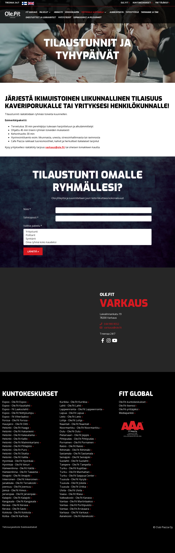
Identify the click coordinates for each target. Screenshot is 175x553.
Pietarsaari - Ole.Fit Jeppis (74, 435)
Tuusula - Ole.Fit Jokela (73, 483)
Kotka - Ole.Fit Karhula (15, 516)
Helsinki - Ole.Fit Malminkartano (20, 442)
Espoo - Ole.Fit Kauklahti (16, 405)
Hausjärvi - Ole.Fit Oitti (15, 424)
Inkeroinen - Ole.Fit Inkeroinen (20, 479)
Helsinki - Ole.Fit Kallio (15, 438)
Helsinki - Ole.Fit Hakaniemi (18, 431)
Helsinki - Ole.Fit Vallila (15, 457)
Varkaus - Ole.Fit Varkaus (74, 512)
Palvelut (43, 12)
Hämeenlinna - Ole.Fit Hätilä (18, 468)
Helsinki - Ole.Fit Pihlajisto (17, 446)
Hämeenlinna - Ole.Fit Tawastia (20, 472)
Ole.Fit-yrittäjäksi (129, 409)
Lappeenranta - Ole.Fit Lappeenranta (81, 409)
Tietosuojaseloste (11, 527)
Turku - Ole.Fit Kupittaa (73, 468)
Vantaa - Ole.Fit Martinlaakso (76, 501)
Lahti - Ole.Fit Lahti (70, 405)
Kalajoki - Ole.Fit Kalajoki (16, 497)
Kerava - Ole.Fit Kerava (15, 505)
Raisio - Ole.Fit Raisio (71, 446)
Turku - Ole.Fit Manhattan (74, 472)
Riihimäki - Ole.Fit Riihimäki (75, 449)
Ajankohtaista (117, 12)
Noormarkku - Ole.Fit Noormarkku (79, 427)
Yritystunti (87, 231)
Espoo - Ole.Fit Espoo (14, 402)
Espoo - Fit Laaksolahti (15, 409)
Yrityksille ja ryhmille (92, 12)
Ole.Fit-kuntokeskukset (133, 402)
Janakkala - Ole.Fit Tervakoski (19, 483)
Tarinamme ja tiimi (149, 12)
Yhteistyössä (132, 12)
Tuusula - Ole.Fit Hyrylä (73, 479)
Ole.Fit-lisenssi (128, 405)
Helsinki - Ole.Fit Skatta (15, 453)
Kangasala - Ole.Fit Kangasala (19, 501)
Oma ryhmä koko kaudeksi (87, 242)
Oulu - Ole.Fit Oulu (70, 431)
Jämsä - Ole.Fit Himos (14, 490)
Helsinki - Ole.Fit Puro (14, 449)
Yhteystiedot (64, 17)
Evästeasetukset (29, 527)
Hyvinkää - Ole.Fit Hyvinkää (17, 461)
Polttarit (87, 235)
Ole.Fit (125, 2)
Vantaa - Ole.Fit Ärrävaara (74, 508)
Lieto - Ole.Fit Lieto (70, 416)
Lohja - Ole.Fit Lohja (71, 420)
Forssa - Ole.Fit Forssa (14, 420)
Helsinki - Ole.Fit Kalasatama (18, 435)
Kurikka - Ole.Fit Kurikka (73, 402)
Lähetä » (33, 251)
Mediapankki (127, 413)
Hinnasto (58, 12)
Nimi (27, 209)
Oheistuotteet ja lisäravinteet (41, 17)
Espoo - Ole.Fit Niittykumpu (18, 413)
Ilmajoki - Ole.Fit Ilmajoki (16, 475)
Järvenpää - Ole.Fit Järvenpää (18, 494)
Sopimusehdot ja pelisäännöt (87, 17)
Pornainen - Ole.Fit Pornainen (77, 442)
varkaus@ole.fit (55, 147)
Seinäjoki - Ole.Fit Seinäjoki (75, 457)
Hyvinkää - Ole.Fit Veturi (16, 464)
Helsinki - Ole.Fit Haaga (15, 427)
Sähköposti (30, 217)
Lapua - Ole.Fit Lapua (72, 413)
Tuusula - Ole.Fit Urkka (73, 486)
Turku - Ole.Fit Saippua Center (77, 475)
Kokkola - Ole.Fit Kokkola (16, 512)
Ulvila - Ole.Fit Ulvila (71, 490)
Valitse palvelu (32, 225)
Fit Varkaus (31, 12)
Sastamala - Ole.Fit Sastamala (76, 453)
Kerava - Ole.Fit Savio (14, 508)
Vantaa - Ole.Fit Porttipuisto (75, 505)
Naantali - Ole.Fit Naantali (74, 424)
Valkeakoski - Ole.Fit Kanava (76, 497)
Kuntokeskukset (142, 2)
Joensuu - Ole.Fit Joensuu (16, 486)
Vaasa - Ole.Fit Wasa (71, 494)
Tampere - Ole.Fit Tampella (75, 464)
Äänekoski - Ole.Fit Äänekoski (76, 516)
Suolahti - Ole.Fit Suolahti (74, 461)
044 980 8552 (109, 324)
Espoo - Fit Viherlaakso (15, 416)
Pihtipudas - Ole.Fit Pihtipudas (77, 438)
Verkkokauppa (72, 12)
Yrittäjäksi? (162, 2)
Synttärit (87, 238)
